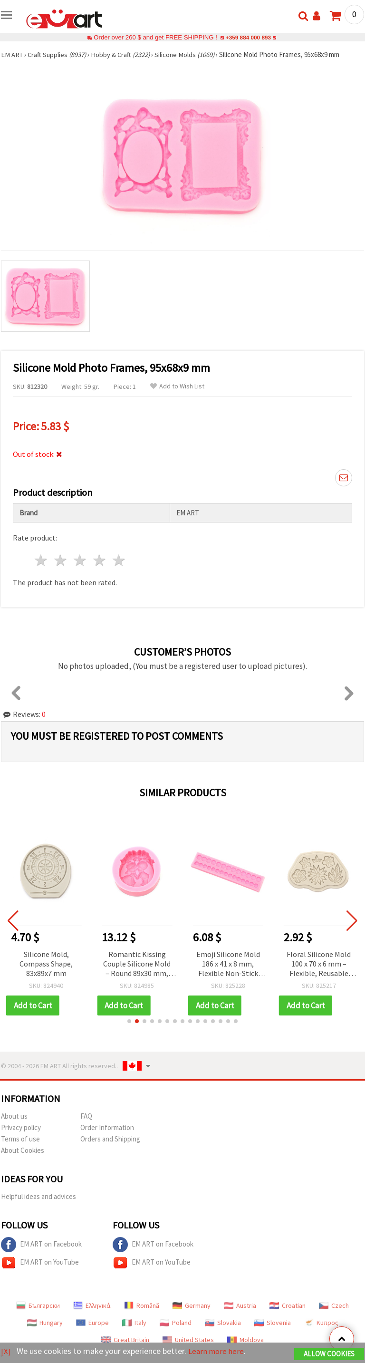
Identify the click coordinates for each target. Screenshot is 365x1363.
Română (141, 1305)
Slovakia (223, 1322)
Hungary (45, 1322)
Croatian (287, 1305)
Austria (240, 1305)
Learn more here (217, 1351)
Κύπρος (321, 1322)
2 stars (61, 560)
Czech (334, 1305)
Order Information (107, 1127)
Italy (134, 1322)
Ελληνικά (92, 1305)
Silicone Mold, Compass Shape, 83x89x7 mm (47, 963)
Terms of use (20, 1138)
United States (188, 1339)
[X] (6, 1351)
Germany (192, 1305)
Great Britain (125, 1339)
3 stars (80, 560)
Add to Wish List (177, 386)
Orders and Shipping (110, 1138)
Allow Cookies (329, 1354)
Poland (176, 1322)
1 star (41, 560)
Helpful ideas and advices (38, 1196)
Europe (92, 1322)
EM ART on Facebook (41, 1244)
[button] (129, 1021)
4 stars (99, 560)
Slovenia (272, 1322)
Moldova (245, 1339)
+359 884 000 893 (248, 37)
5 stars (119, 560)
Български (38, 1305)
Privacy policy (21, 1127)
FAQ (86, 1116)
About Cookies (22, 1150)
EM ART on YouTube (40, 1262)
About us (14, 1116)
